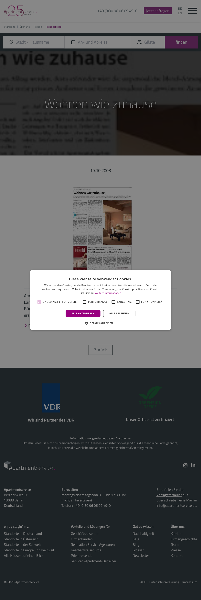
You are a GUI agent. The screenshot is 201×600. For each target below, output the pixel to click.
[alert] (100, 300)
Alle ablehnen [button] (119, 313)
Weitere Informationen (108, 293)
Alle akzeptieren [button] (83, 313)
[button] (100, 323)
